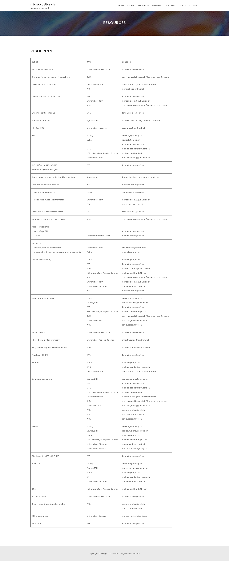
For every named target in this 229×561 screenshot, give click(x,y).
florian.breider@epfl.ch (133, 96)
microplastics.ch (42, 4)
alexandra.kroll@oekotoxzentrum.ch (139, 84)
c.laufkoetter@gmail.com (134, 247)
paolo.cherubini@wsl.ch (133, 410)
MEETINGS (156, 5)
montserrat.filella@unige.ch (135, 448)
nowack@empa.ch (131, 140)
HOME (121, 5)
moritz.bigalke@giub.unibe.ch (136, 100)
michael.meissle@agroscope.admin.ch (141, 120)
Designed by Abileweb (129, 553)
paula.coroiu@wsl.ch (132, 324)
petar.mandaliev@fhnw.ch (134, 192)
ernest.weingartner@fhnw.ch (135, 340)
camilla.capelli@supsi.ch (133, 77)
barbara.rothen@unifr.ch (133, 128)
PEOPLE (130, 5)
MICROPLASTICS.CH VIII (175, 5)
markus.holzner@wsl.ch (133, 89)
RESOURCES (143, 5)
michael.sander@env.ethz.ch (136, 148)
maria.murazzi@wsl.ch (132, 204)
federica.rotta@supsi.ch (158, 77)
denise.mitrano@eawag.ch (135, 302)
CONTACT (194, 5)
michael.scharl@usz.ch (133, 69)
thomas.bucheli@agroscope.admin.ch (140, 177)
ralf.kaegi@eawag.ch (132, 135)
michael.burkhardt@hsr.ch (134, 153)
